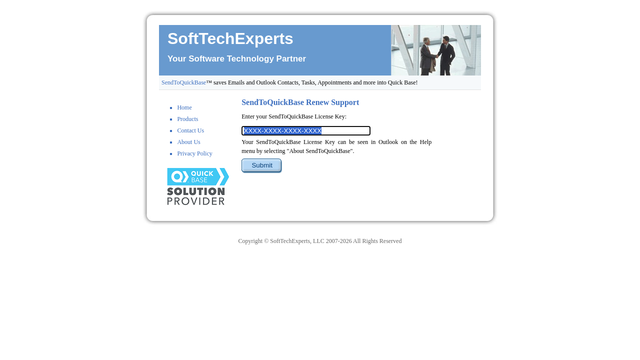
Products (187, 119)
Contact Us (190, 130)
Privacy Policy (194, 153)
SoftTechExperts (231, 39)
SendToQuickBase (184, 82)
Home (184, 107)
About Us (188, 142)
